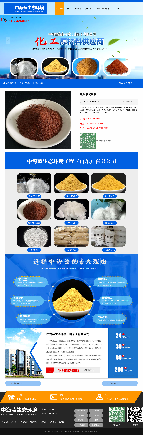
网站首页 (59, 9)
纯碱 (96, 420)
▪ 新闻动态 (52, 422)
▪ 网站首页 (5, 422)
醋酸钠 (96, 411)
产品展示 (77, 9)
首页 (21, 83)
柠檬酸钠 (96, 415)
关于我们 (68, 9)
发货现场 (87, 9)
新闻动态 (105, 9)
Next (135, 40)
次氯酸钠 (81, 425)
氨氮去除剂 (96, 425)
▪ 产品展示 (24, 422)
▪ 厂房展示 (42, 422)
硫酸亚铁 (81, 420)
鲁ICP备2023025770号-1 (90, 431)
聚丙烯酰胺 (81, 411)
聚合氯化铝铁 (38, 83)
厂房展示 (96, 9)
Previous (8, 40)
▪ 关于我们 (14, 422)
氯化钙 (81, 415)
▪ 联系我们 (61, 422)
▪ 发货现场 (33, 422)
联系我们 (115, 9)
